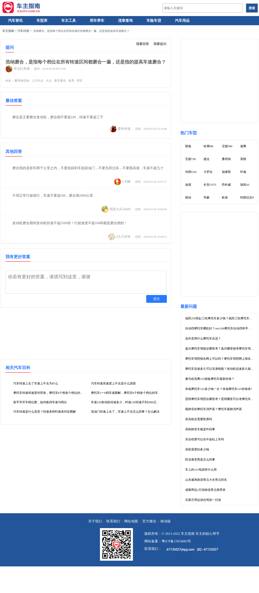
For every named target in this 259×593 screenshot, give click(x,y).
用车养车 (97, 20)
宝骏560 (227, 146)
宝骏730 (190, 159)
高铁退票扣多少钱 (197, 449)
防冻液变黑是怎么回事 (200, 459)
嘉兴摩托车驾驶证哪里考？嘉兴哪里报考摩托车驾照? (220, 348)
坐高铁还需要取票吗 (198, 419)
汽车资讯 (15, 20)
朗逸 (188, 146)
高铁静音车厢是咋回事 (200, 429)
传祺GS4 (190, 172)
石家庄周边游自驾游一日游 (203, 500)
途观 (188, 184)
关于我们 (95, 521)
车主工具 (68, 20)
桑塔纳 (226, 159)
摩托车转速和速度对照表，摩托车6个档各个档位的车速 (49, 392)
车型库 (41, 20)
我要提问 (160, 44)
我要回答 (142, 44)
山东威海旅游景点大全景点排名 (206, 479)
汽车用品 (182, 20)
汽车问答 (23, 31)
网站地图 (131, 521)
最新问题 (188, 306)
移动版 (165, 521)
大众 (49, 80)
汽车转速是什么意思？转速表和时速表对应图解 (44, 411)
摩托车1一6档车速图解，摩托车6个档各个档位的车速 (126, 392)
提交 (156, 299)
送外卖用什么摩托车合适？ (203, 338)
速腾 (243, 146)
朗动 (188, 197)
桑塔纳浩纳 (21, 80)
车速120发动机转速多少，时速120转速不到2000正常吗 (127, 402)
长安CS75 (210, 184)
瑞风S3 (244, 184)
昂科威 (226, 184)
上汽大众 (38, 80)
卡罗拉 (208, 172)
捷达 (206, 159)
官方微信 (149, 521)
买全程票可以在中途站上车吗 (204, 439)
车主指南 (8, 31)
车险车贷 (153, 20)
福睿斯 (226, 172)
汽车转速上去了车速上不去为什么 (35, 383)
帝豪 (206, 197)
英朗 (243, 159)
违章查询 (125, 20)
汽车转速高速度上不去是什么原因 (113, 383)
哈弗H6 (208, 146)
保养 (71, 80)
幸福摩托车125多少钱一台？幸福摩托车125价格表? (218, 389)
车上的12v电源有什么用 (201, 469)
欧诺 (225, 197)
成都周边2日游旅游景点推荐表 (205, 489)
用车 (80, 80)
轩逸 (243, 172)
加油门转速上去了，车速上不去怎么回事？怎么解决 (125, 411)
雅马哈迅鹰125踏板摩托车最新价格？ (209, 379)
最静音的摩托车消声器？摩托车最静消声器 (213, 409)
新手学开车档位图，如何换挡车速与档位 (40, 402)
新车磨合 (60, 80)
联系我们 (113, 521)
